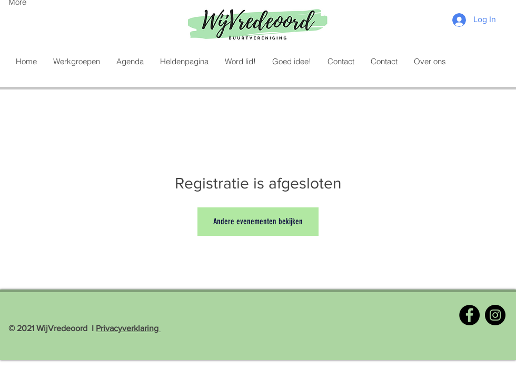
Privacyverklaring (128, 328)
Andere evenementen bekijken (258, 221)
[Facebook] (469, 315)
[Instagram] (495, 315)
